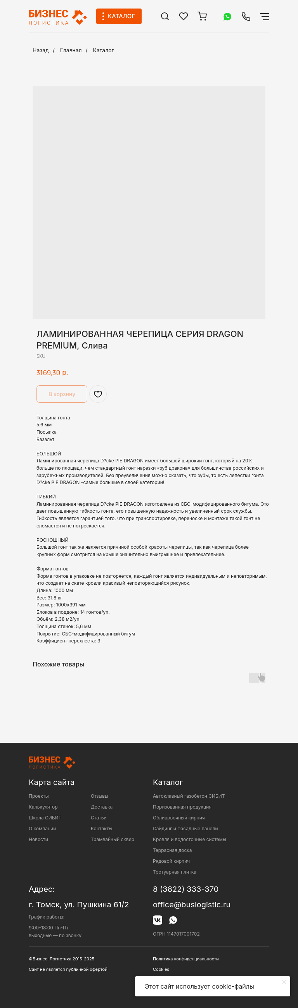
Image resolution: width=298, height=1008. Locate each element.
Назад (41, 50)
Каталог (103, 50)
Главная (71, 50)
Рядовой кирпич (171, 861)
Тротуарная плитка (174, 872)
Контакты (101, 828)
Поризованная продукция (182, 807)
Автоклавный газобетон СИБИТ (189, 796)
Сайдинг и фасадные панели (185, 828)
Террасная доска (172, 850)
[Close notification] (284, 982)
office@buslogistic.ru (191, 904)
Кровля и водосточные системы (189, 839)
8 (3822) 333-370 (185, 889)
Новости (38, 839)
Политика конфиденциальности (186, 959)
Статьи (99, 818)
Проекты (39, 796)
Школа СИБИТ (45, 818)
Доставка (102, 807)
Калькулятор (43, 807)
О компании (42, 828)
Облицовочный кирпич (179, 818)
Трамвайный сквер (112, 839)
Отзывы (99, 796)
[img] (165, 16)
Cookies (161, 969)
